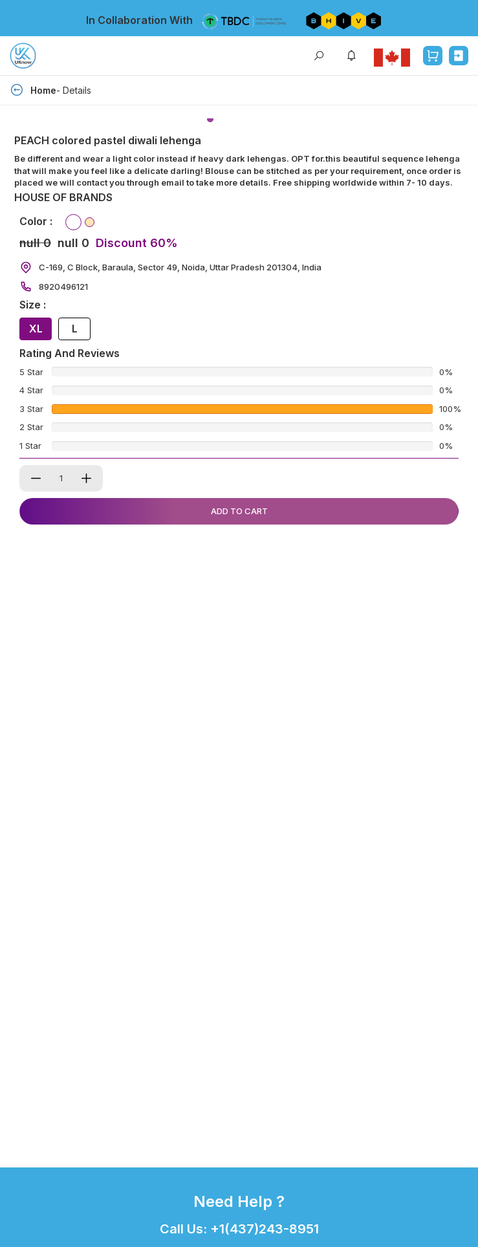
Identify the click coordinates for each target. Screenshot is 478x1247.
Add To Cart (239, 511)
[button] (210, 119)
